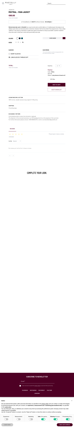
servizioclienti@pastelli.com (50, 119)
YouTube (49, 390)
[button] (71, 400)
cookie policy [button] (8, 407)
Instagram (33, 390)
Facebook (25, 390)
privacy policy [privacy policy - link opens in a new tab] (45, 403)
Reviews (12, 128)
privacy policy (37, 385)
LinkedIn (37, 393)
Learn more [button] (7, 424)
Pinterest (41, 390)
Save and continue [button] (64, 424)
